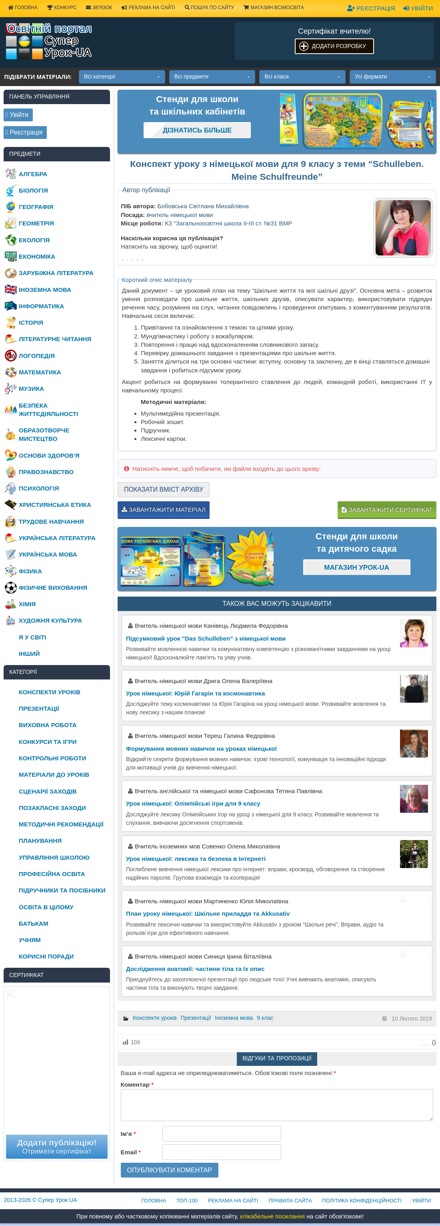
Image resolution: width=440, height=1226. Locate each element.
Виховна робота (47, 725)
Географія (36, 206)
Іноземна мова (234, 1018)
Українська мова (48, 554)
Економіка (37, 256)
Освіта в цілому (46, 907)
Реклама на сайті (148, 7)
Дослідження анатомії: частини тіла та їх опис (195, 968)
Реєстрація (371, 8)
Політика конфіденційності (362, 1201)
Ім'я (128, 1133)
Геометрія (36, 223)
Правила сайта (290, 1201)
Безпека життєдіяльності (48, 409)
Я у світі (32, 637)
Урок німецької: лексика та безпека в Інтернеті (196, 858)
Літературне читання (55, 339)
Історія (31, 322)
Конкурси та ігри (47, 741)
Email (131, 1152)
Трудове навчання (51, 521)
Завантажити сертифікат (387, 509)
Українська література (57, 538)
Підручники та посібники (62, 890)
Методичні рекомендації (61, 824)
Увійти (418, 8)
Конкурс (61, 7)
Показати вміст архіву (163, 489)
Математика (40, 372)
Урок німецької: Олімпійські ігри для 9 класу (193, 803)
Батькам (33, 923)
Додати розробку (339, 46)
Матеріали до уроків (54, 774)
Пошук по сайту (209, 7)
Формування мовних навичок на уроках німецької (201, 748)
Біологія (33, 190)
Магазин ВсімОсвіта (274, 7)
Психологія (39, 488)
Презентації (196, 1018)
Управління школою (54, 857)
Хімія (27, 604)
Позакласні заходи (52, 807)
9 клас (265, 1018)
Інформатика (41, 306)
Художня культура (50, 620)
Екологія (34, 240)
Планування (40, 840)
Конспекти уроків (155, 1018)
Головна (154, 1201)
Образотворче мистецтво (44, 434)
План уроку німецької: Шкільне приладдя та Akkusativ (208, 913)
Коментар (137, 1084)
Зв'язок (99, 7)
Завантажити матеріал (164, 509)
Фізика (30, 571)
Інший (29, 653)
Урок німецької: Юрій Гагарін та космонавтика (195, 693)
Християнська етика (55, 504)
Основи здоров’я (49, 455)
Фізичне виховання (53, 587)
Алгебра (33, 174)
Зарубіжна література (56, 272)
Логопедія (37, 355)
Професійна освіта (52, 873)
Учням (30, 940)
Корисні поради (46, 956)
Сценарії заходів (48, 791)
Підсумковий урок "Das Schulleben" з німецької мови (206, 638)
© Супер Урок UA (40, 1200)
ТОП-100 (187, 1201)
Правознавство (46, 471)
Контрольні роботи (52, 758)
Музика (31, 388)
